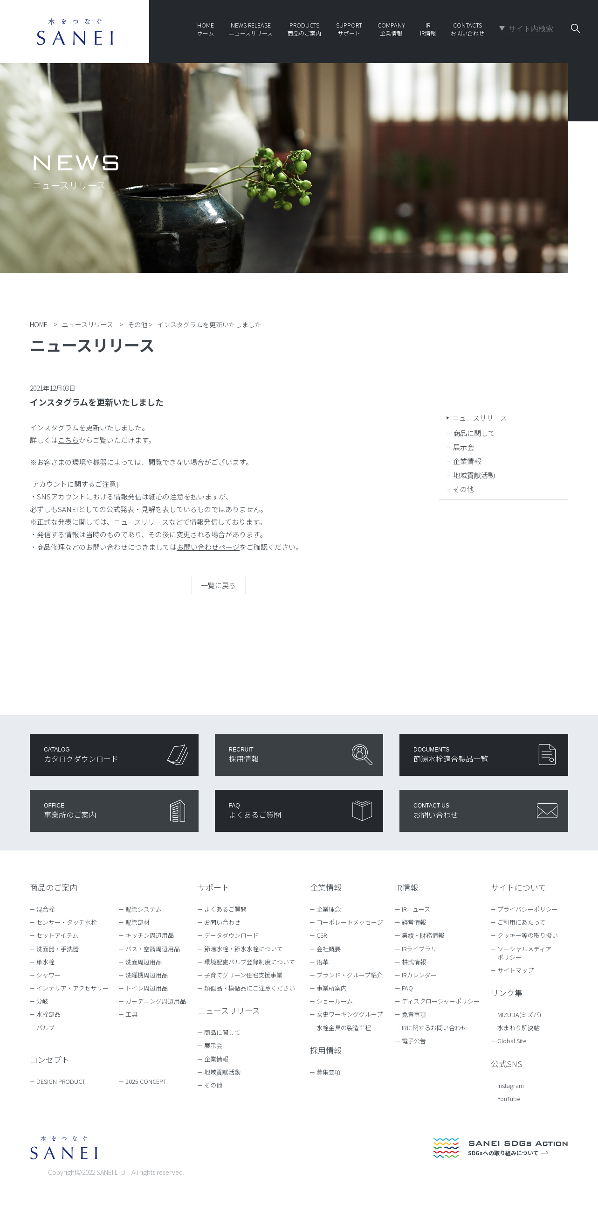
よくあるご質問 (225, 909)
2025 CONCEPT (145, 1081)
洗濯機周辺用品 (146, 974)
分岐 (42, 1001)
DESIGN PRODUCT (60, 1081)
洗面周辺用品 (143, 961)
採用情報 (326, 1050)
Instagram (515, 1085)
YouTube (513, 1098)
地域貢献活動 (474, 475)
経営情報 (414, 922)
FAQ (407, 987)
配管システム (143, 909)
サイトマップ (515, 970)
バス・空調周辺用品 (152, 948)
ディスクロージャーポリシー (441, 1001)
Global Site (516, 1040)
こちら (68, 440)
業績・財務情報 (423, 935)
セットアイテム (57, 935)
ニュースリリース (479, 417)
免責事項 (414, 1014)
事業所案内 (331, 987)
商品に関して (474, 433)
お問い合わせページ (208, 547)
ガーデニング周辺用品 (155, 1001)
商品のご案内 (53, 887)
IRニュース (416, 909)
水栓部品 (48, 1014)
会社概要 (328, 948)
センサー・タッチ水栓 (66, 922)
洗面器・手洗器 (57, 948)
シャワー (48, 974)
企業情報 (467, 461)
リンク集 (506, 992)
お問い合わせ (222, 922)
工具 (131, 1014)
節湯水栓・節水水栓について (243, 948)
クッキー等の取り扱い (527, 935)
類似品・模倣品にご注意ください (249, 987)
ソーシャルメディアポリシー (524, 953)
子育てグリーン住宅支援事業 (243, 974)
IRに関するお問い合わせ (434, 1027)
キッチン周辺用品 (149, 935)
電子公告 (414, 1040)
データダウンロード (231, 935)
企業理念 (328, 909)
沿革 (322, 961)
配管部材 (137, 922)
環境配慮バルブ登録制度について (249, 961)
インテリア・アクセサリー (72, 987)
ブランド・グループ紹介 (349, 974)
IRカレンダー (419, 974)
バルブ (45, 1027)
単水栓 (45, 961)
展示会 (463, 447)
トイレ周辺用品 (146, 987)
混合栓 (45, 909)
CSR (321, 935)
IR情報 (406, 887)
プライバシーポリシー (527, 909)
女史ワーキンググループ (349, 1014)
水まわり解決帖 (523, 1027)
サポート (213, 887)
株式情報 (414, 961)
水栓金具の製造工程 (343, 1027)
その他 (463, 489)
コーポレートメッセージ (349, 922)
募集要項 (328, 1072)
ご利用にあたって (521, 922)
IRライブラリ (419, 948)
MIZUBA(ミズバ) (523, 1014)
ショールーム (334, 1001)
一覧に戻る (218, 585)
